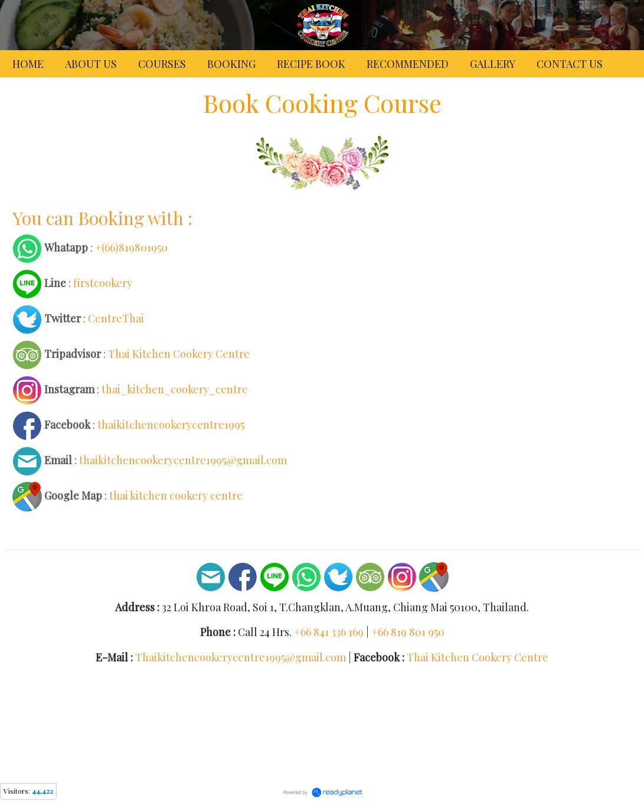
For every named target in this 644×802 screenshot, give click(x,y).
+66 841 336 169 (329, 632)
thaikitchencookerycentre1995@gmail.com (183, 459)
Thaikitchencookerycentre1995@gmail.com (240, 657)
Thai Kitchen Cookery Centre (179, 353)
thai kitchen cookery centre (176, 495)
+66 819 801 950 (407, 632)
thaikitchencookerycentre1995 (170, 424)
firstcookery (102, 282)
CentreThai (116, 318)
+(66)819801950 (131, 247)
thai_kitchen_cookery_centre (175, 389)
